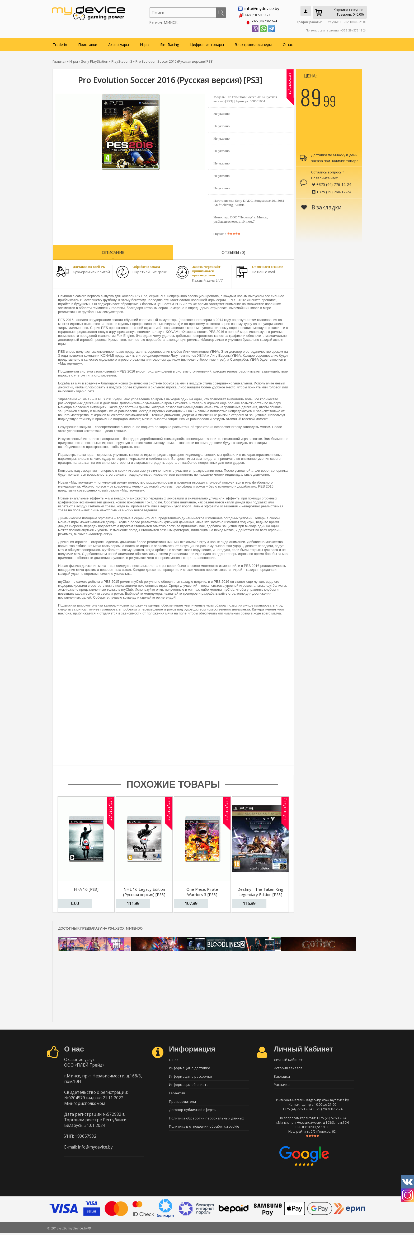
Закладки (282, 1076)
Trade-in (60, 42)
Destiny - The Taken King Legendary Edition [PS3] (260, 890)
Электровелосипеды (253, 42)
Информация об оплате (189, 1086)
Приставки (87, 42)
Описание (113, 250)
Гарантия (177, 1095)
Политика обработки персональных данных (206, 1123)
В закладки (321, 205)
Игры (144, 42)
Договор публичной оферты (193, 1113)
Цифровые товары (207, 42)
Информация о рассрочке (190, 1076)
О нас (288, 42)
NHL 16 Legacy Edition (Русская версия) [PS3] (144, 890)
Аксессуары (118, 42)
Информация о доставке (189, 1067)
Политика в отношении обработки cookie (204, 1132)
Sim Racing (169, 42)
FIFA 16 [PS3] (86, 887)
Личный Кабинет (288, 1058)
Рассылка (282, 1086)
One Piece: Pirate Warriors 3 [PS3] (202, 890)
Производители (182, 1104)
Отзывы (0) (233, 250)
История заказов (288, 1067)
